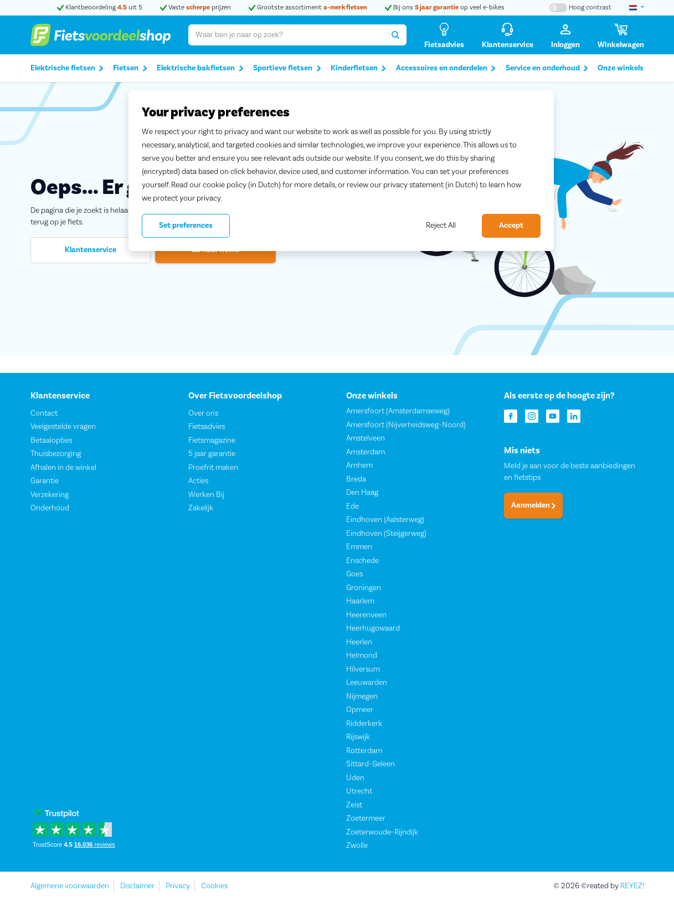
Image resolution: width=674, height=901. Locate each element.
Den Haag (362, 493)
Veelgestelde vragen (63, 427)
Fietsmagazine (211, 441)
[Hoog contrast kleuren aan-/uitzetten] (580, 8)
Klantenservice (90, 250)
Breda (356, 479)
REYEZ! (632, 886)
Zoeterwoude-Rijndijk (382, 832)
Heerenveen (366, 615)
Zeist (354, 805)
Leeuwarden (366, 683)
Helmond (361, 656)
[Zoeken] (396, 34)
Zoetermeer (365, 819)
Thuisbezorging (55, 454)
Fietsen (130, 68)
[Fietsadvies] (444, 35)
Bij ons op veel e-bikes (445, 7)
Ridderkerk (364, 724)
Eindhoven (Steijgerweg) (386, 534)
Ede (352, 506)
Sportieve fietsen (287, 68)
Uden (355, 778)
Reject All (441, 226)
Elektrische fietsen (67, 68)
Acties (198, 482)
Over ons (203, 413)
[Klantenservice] (507, 35)
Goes (354, 575)
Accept (511, 226)
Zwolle (357, 846)
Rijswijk (358, 738)
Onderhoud (49, 509)
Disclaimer (137, 886)
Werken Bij (206, 495)
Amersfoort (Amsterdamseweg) (398, 412)
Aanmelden (533, 506)
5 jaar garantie (211, 454)
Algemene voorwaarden (69, 886)
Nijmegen (362, 697)
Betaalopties (51, 441)
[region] (341, 170)
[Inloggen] (565, 35)
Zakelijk (200, 509)
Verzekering (49, 495)
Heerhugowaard (373, 629)
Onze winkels (621, 68)
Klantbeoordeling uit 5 (99, 7)
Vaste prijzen (195, 7)
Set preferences (186, 226)
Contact (44, 413)
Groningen (363, 588)
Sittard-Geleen (370, 765)
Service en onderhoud (547, 68)
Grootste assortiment (308, 7)
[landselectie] (636, 8)
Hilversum (363, 669)
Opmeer (359, 710)
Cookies (214, 886)
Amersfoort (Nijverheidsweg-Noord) (406, 425)
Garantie (44, 482)
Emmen (359, 547)
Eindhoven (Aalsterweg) (385, 520)
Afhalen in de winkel (63, 468)
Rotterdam (364, 751)
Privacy (178, 886)
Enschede (362, 561)
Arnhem (359, 466)
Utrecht (359, 792)
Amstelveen (365, 439)
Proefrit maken (213, 468)
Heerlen (359, 642)
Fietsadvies (206, 427)
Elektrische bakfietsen (200, 68)
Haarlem (360, 602)
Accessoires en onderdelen (446, 68)
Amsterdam (365, 452)
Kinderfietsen (359, 68)
